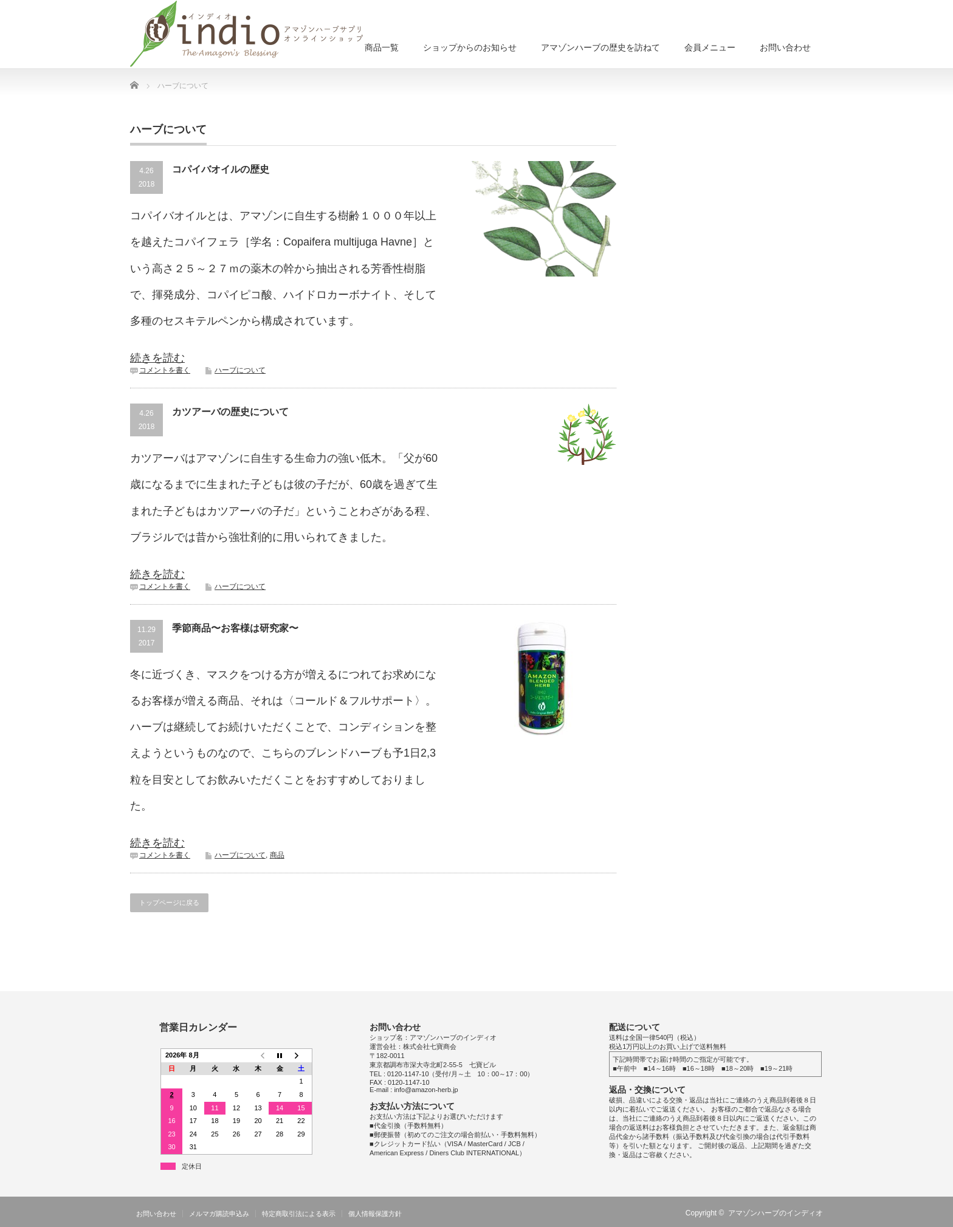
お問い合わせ (785, 47)
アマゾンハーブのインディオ (775, 1213)
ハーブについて (240, 370)
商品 (277, 855)
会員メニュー (709, 47)
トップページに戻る (169, 902)
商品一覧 (382, 47)
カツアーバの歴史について (230, 412)
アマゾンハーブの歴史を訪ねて (600, 47)
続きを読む (157, 358)
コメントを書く (164, 370)
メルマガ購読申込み (219, 1213)
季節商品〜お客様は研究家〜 (235, 628)
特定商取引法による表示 (298, 1213)
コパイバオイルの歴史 (220, 169)
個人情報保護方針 (375, 1213)
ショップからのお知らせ (470, 47)
